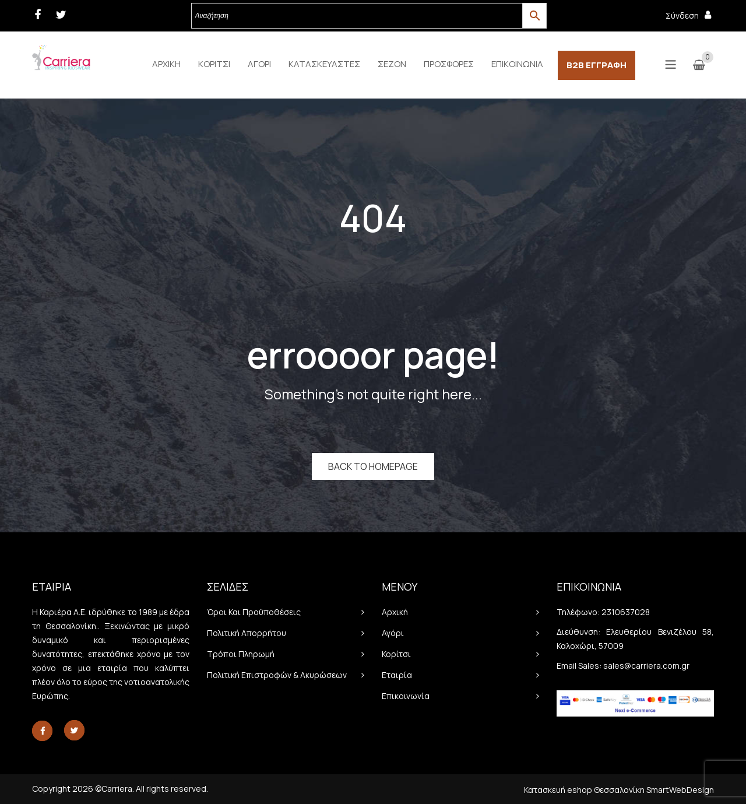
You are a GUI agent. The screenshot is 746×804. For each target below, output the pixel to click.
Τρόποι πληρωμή (241, 653)
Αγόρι (393, 632)
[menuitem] (166, 64)
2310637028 (625, 611)
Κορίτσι (396, 653)
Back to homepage (373, 466)
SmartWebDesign (680, 789)
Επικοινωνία (406, 695)
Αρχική (395, 611)
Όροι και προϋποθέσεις (254, 611)
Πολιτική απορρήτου (246, 632)
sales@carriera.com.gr (646, 665)
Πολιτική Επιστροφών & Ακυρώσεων (277, 674)
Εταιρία (397, 674)
